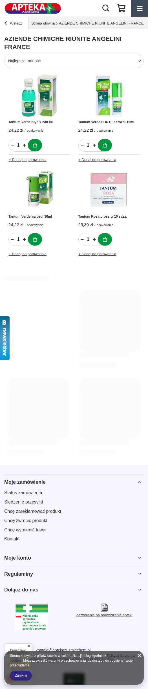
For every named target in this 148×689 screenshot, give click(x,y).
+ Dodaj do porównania (28, 160)
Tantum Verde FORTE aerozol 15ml (106, 122)
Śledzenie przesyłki (23, 502)
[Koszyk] (121, 8)
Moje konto (17, 558)
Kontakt (11, 538)
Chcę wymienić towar (25, 529)
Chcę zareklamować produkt (32, 511)
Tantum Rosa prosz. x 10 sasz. (102, 216)
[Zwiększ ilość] (24, 145)
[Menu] (139, 8)
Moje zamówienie (25, 482)
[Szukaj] (106, 8)
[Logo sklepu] (32, 8)
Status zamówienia (23, 492)
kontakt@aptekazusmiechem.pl (63, 650)
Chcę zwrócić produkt (25, 520)
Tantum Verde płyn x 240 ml (30, 122)
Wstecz (13, 24)
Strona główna (43, 23)
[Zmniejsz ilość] (12, 145)
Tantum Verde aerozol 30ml (30, 216)
